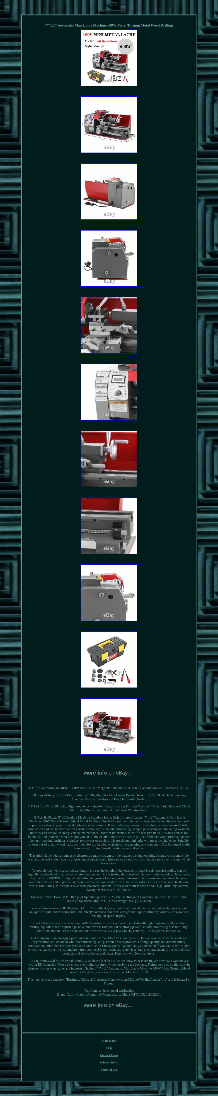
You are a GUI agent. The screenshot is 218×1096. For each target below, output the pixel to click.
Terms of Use (109, 1069)
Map (109, 1048)
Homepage (109, 1040)
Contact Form (109, 1055)
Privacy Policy (109, 1062)
